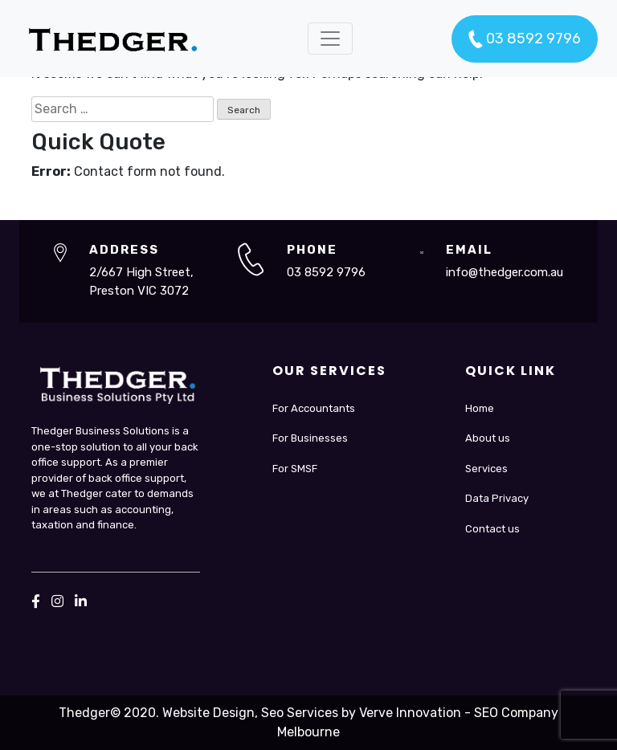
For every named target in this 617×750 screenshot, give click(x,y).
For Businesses (310, 438)
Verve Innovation (410, 712)
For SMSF (294, 469)
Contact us (492, 529)
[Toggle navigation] (330, 38)
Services (486, 469)
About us (487, 438)
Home (479, 408)
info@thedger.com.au (504, 272)
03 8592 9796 (524, 39)
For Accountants (313, 408)
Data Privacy (497, 498)
